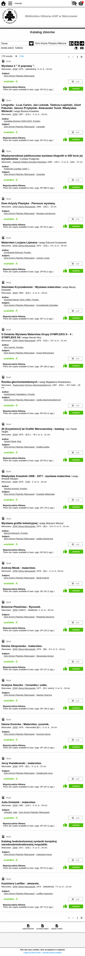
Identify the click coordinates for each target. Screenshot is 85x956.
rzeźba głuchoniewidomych (48, 400)
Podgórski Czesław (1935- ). (17, 169)
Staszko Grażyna (44, 695)
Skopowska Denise (45, 656)
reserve (76, 89)
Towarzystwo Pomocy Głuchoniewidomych (32, 385)
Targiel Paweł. (12, 441)
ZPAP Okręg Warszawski (24, 207)
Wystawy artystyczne (45, 213)
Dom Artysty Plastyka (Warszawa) (19, 76)
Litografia (40, 127)
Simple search (7, 48)
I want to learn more (32, 952)
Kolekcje (19, 48)
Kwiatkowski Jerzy (44, 773)
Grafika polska (42, 447)
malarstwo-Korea (44, 854)
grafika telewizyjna (44, 539)
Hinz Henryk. (14, 347)
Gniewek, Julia (10, 812)
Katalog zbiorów (42, 32)
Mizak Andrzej (42, 578)
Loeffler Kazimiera (44, 893)
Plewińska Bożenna (45, 617)
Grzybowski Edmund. (17, 252)
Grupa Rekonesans (45, 353)
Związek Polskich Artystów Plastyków (29, 162)
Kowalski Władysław (45, 494)
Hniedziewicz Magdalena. (19, 394)
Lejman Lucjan (43, 258)
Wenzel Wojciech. (16, 533)
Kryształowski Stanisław (47, 305)
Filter (21, 56)
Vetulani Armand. (15, 489)
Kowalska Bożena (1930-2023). (22, 121)
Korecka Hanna (43, 734)
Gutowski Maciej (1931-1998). (21, 300)
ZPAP (15, 69)
